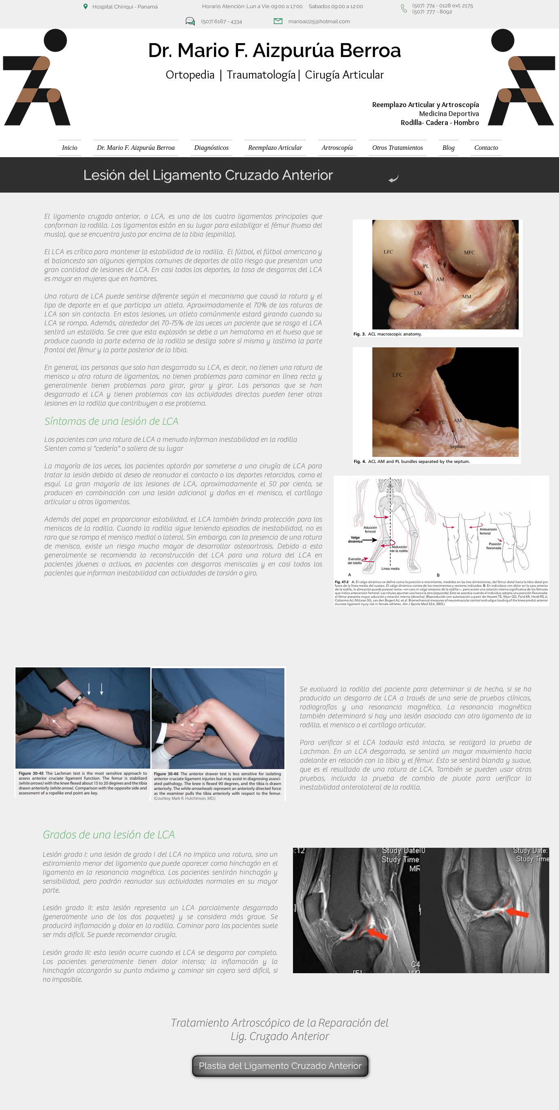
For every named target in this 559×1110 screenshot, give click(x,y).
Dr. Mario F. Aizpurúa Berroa (274, 50)
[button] (211, 148)
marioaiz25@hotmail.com (319, 21)
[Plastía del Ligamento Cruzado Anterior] (280, 1066)
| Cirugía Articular (340, 74)
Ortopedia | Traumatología (231, 74)
